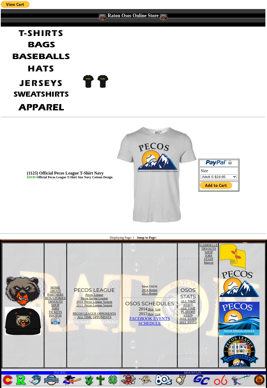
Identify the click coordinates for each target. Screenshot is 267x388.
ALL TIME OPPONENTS (94, 317)
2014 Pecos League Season (94, 302)
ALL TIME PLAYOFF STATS (188, 311)
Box (150, 309)
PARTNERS (55, 294)
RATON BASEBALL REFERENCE (93, 322)
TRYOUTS (55, 301)
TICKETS (55, 312)
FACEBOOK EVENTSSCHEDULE (149, 321)
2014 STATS (188, 319)
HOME (55, 287)
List (158, 309)
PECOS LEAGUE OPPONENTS (94, 314)
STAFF (208, 259)
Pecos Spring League (94, 298)
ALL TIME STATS (188, 303)
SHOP (55, 305)
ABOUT (55, 291)
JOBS (55, 308)
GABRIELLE (209, 245)
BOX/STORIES (55, 298)
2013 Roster (149, 293)
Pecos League (94, 295)
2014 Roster (149, 290)
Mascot (208, 262)
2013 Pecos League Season (94, 305)
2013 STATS (188, 322)
